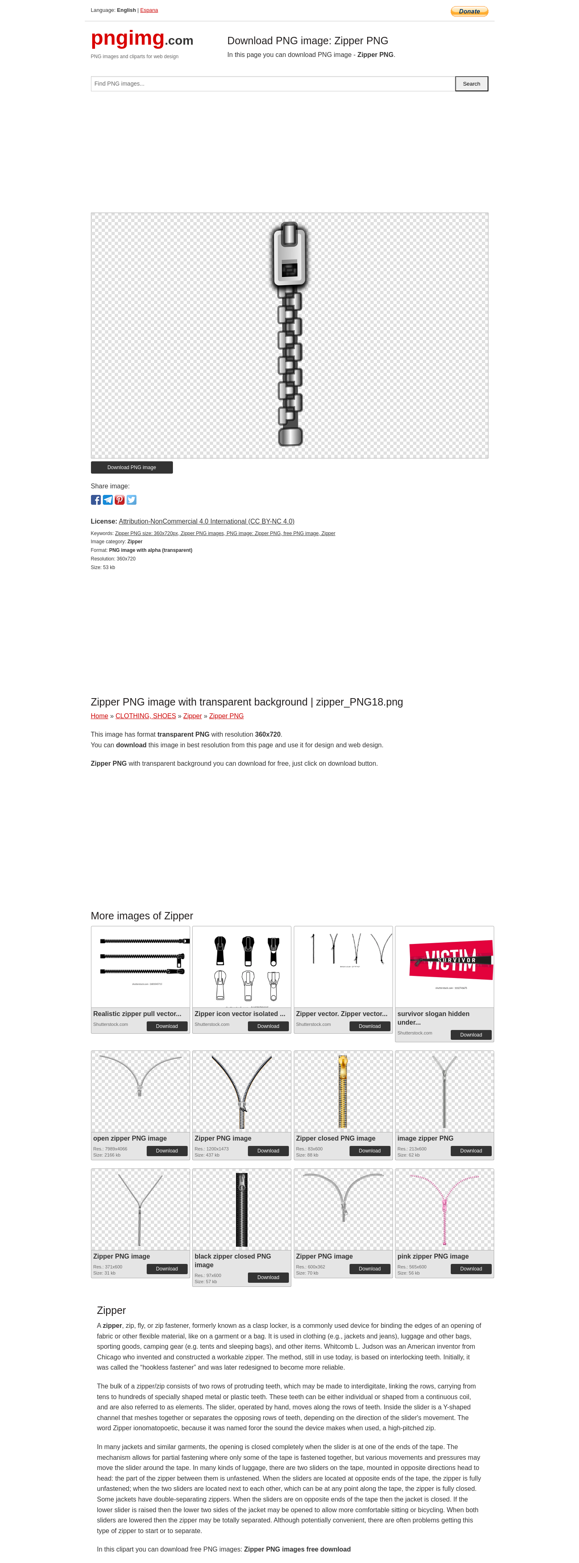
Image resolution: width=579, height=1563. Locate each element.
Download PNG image (131, 467)
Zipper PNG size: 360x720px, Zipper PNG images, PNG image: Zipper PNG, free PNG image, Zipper (225, 533)
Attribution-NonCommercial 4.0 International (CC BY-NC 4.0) (207, 521)
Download (167, 1026)
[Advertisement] (289, 155)
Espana (149, 10)
